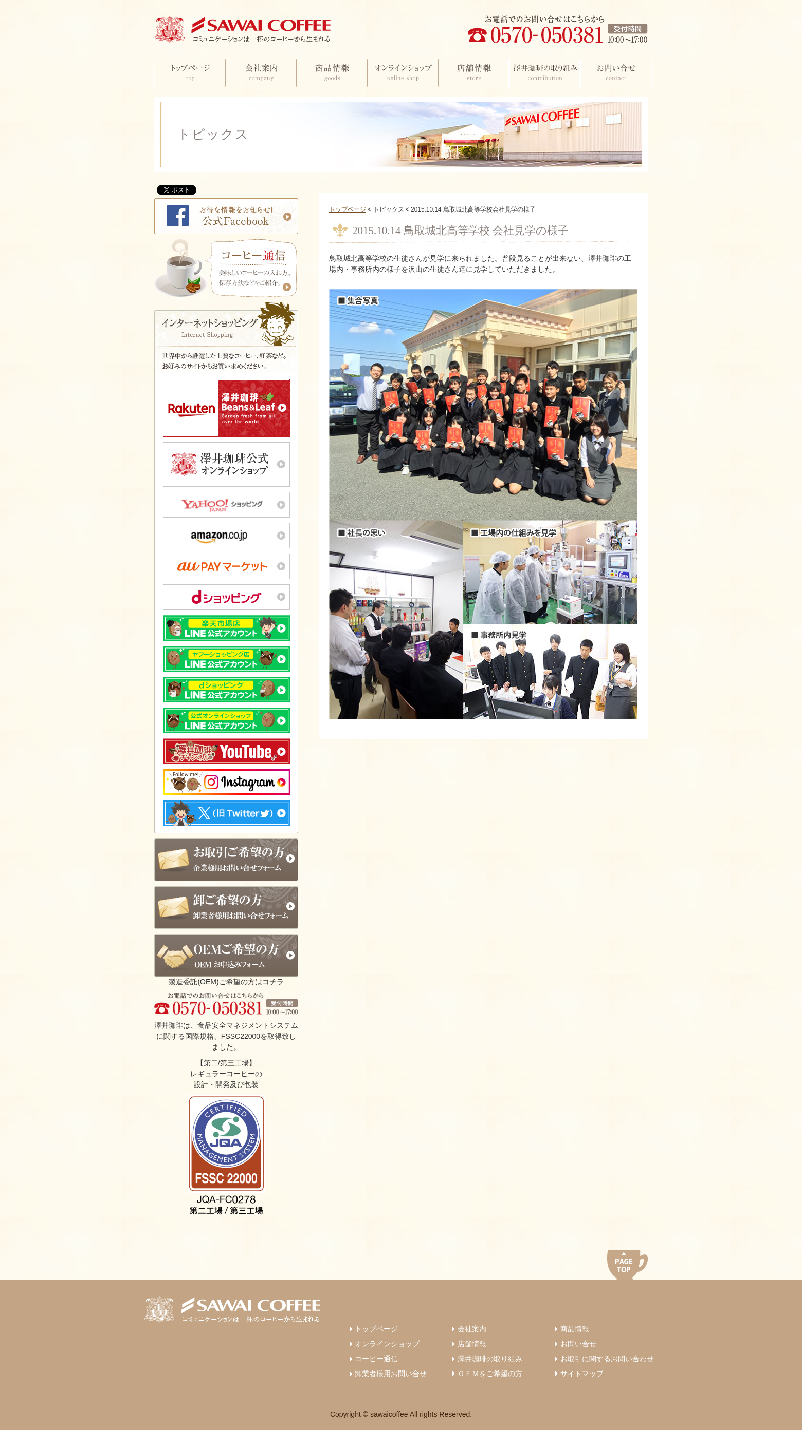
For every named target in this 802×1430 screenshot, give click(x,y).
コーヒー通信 (376, 1359)
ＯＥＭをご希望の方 (490, 1373)
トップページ (347, 209)
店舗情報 (472, 1344)
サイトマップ (582, 1373)
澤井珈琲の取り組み (490, 1359)
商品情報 (574, 1329)
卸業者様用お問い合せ (391, 1373)
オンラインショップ (387, 1344)
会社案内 (472, 1329)
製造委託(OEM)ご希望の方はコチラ (226, 960)
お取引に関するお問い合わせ (607, 1359)
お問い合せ (578, 1344)
